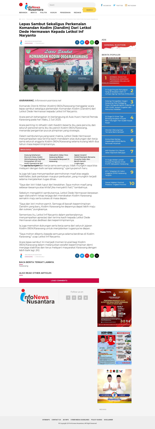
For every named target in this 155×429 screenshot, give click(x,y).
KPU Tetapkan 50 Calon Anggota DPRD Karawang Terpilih (115, 173)
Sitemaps (46, 420)
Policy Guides (96, 420)
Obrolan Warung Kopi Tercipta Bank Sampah (114, 131)
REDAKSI (77, 13)
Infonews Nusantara (77, 423)
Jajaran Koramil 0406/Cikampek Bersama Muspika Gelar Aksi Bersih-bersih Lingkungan (84, 159)
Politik (43, 13)
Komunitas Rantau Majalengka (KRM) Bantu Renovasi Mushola (115, 141)
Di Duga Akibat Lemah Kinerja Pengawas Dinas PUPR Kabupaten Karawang (116, 162)
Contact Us (56, 420)
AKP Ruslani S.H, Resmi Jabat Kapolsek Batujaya (115, 152)
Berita (34, 13)
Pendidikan (65, 13)
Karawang (29, 43)
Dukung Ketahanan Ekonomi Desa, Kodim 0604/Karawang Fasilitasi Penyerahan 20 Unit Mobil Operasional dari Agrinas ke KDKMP (34, 160)
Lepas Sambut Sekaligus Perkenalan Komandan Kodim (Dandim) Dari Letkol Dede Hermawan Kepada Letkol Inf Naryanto (55, 29)
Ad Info (66, 420)
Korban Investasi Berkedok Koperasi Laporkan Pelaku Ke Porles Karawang (116, 80)
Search (89, 10)
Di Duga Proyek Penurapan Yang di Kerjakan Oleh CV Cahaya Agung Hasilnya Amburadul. (119, 92)
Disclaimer (108, 420)
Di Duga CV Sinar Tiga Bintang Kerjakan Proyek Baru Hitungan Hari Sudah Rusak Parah (118, 120)
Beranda (23, 13)
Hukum (53, 13)
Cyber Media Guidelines (80, 420)
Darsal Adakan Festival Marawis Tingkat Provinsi (115, 183)
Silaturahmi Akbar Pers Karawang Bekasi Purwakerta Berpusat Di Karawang (59, 158)
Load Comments (59, 280)
